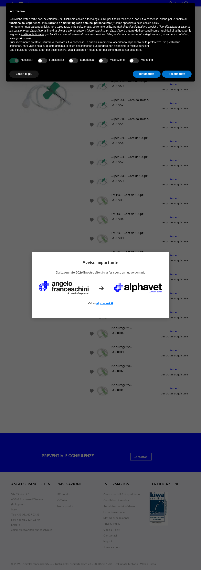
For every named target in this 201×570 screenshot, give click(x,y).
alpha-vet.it (104, 303)
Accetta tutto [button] (176, 73)
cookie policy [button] (151, 22)
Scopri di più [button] (24, 73)
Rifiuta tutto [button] (146, 73)
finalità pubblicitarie (32, 34)
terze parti (70, 26)
